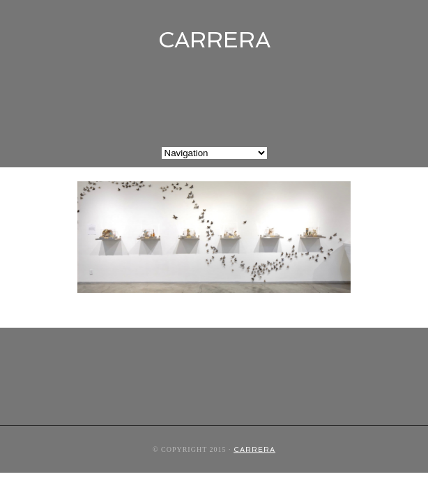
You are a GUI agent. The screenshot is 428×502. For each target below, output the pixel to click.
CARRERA (214, 39)
